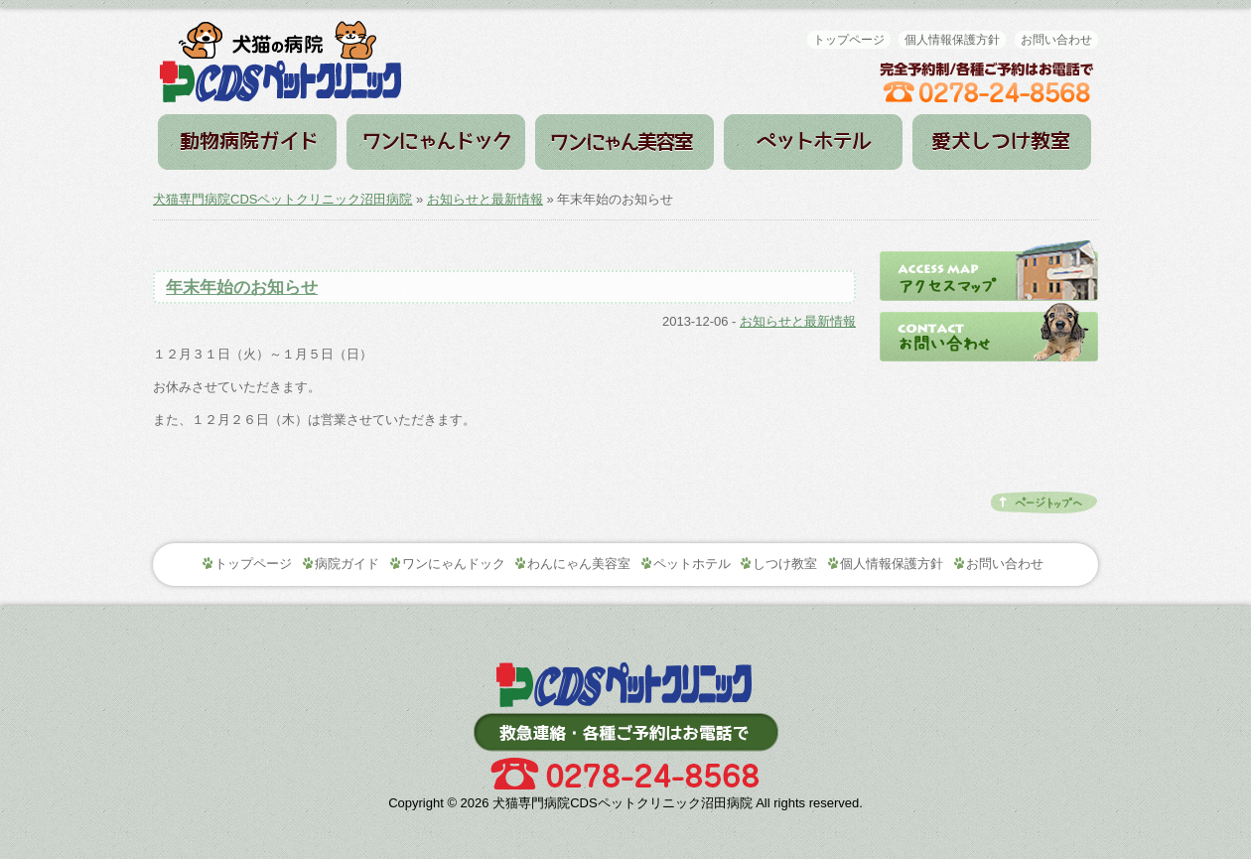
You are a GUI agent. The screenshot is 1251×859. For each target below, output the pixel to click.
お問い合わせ (1056, 40)
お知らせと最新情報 (485, 199)
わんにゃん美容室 (578, 563)
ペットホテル (813, 142)
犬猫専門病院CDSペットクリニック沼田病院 (282, 199)
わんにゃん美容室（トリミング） (624, 142)
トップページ (849, 40)
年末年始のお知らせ (242, 287)
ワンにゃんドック (436, 142)
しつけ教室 (1001, 142)
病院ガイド (247, 142)
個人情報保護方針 (952, 40)
